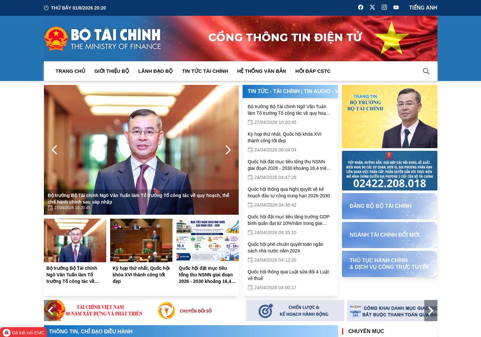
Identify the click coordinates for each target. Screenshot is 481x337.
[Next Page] (228, 150)
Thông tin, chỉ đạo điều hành (91, 331)
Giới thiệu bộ (111, 71)
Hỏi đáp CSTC (313, 71)
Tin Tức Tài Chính (205, 71)
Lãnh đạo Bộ (155, 71)
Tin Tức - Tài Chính (274, 91)
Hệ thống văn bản (261, 71)
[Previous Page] (54, 150)
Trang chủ (70, 71)
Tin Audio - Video (327, 91)
